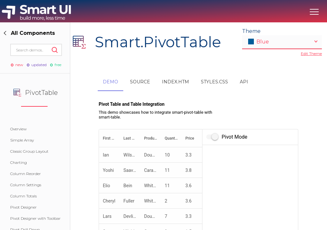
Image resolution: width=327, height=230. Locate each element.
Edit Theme (311, 53)
